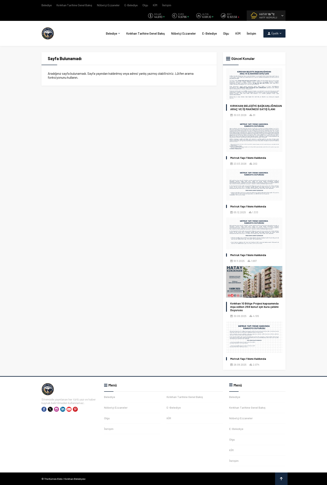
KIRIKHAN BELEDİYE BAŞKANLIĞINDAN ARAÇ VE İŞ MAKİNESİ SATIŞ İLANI (256, 107)
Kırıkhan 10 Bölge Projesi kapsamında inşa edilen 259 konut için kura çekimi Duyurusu (254, 307)
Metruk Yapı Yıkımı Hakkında (248, 157)
